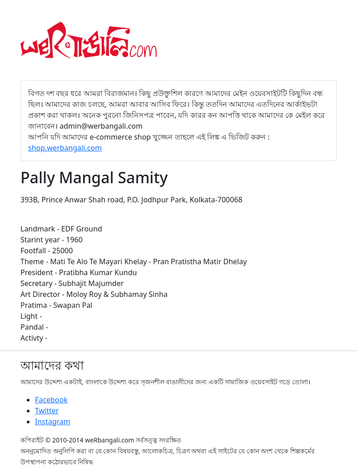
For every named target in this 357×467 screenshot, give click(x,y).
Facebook (51, 400)
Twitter (47, 411)
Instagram (52, 422)
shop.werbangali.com (65, 148)
